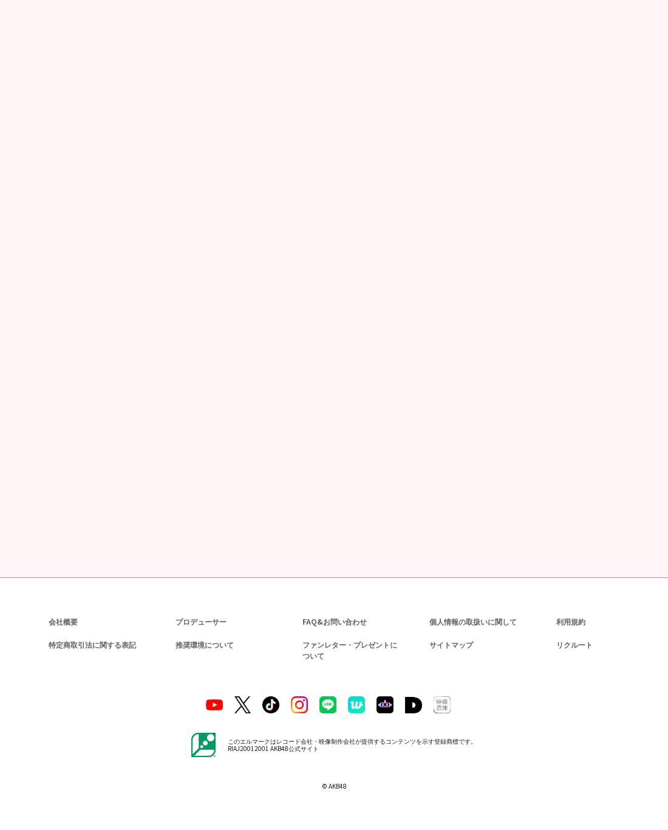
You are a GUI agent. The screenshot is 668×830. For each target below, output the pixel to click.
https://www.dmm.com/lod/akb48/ (183, 424)
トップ (25, 67)
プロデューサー (199, 621)
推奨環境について (203, 644)
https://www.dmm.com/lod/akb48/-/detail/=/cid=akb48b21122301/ (241, 390)
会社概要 (63, 621)
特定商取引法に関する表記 (92, 644)
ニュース (60, 67)
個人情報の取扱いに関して (471, 621)
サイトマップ (448, 644)
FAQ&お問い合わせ (334, 621)
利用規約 (570, 621)
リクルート (572, 644)
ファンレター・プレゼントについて (348, 649)
